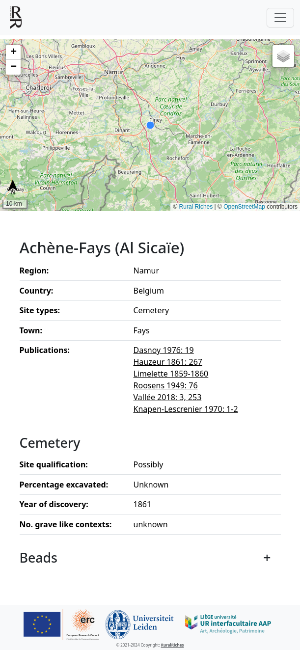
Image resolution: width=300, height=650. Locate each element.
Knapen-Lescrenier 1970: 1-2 (186, 409)
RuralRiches (172, 645)
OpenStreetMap (244, 206)
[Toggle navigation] (280, 17)
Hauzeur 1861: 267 (168, 361)
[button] (13, 52)
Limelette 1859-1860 (171, 373)
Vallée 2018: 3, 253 (168, 397)
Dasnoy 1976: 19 (164, 350)
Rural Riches (196, 206)
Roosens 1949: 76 (166, 385)
